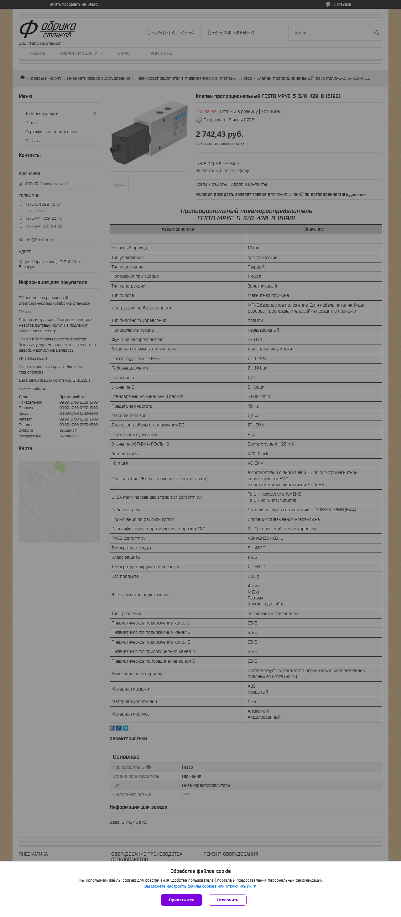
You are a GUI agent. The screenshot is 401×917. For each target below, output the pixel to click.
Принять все (181, 900)
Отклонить (227, 900)
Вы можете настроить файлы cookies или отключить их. (198, 886)
